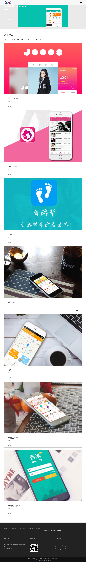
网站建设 (7, 528)
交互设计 (29, 39)
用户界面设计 (38, 39)
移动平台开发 (21, 39)
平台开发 (15, 528)
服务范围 (31, 528)
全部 (6, 39)
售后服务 (60, 549)
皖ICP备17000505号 (38, 558)
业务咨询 (60, 545)
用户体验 (12, 39)
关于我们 (23, 528)
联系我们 (38, 528)
